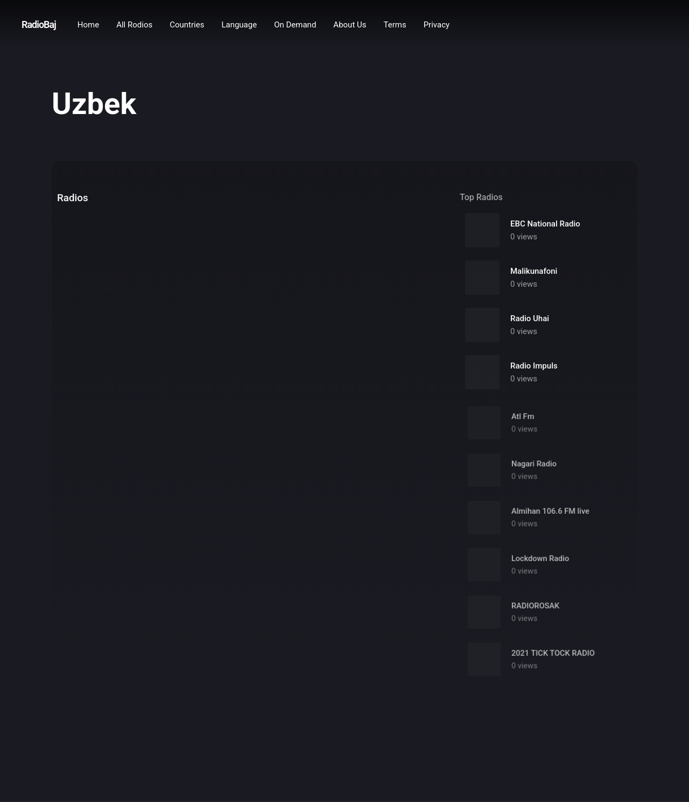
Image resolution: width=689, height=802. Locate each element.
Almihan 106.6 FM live (550, 516)
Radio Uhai (529, 319)
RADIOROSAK (536, 610)
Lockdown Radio (540, 563)
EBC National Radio (545, 224)
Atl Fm (524, 421)
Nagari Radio (534, 468)
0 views (523, 237)
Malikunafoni (533, 271)
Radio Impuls (534, 366)
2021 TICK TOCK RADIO (553, 658)
